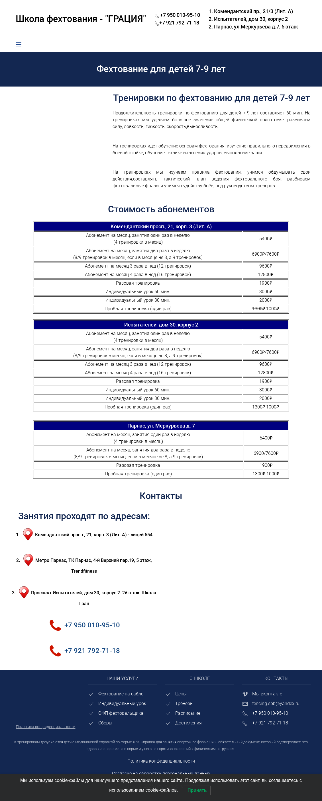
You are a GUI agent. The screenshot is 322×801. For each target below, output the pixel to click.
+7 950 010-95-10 (89, 614)
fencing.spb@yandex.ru (275, 703)
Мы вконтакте (267, 694)
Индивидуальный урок (122, 703)
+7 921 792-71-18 (89, 630)
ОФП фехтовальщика (120, 713)
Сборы (105, 723)
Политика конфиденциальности (161, 761)
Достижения (188, 723)
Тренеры (184, 703)
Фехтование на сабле (120, 694)
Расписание (187, 713)
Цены (181, 694)
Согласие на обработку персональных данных (161, 773)
